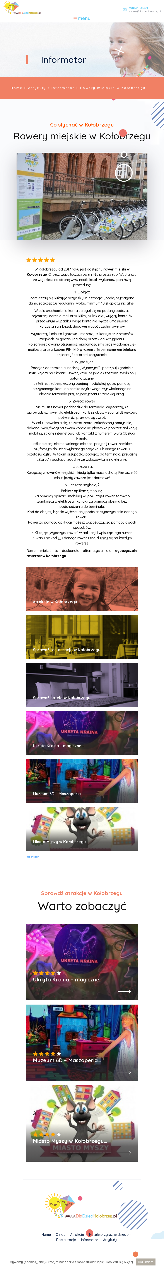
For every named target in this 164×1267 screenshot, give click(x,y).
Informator (89, 1240)
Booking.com (32, 856)
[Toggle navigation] (82, 18)
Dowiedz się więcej (119, 1262)
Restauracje (66, 1240)
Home (46, 1234)
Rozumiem (145, 1262)
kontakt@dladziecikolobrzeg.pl (145, 11)
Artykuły (110, 1240)
